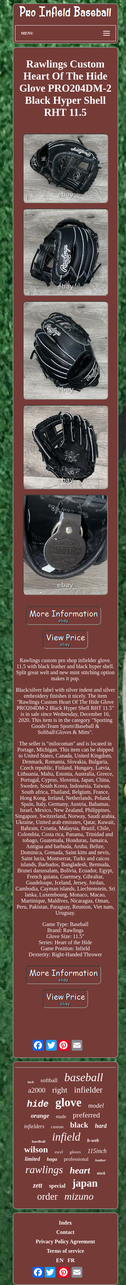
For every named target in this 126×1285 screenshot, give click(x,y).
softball (49, 1080)
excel (59, 1152)
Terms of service (65, 1251)
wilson (36, 1149)
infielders (34, 1126)
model (96, 1105)
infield (66, 1137)
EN (60, 1260)
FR (71, 1260)
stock (101, 1173)
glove (68, 1102)
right (59, 1090)
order (47, 1196)
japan (85, 1183)
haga (52, 1159)
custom (57, 1126)
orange (40, 1115)
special (57, 1186)
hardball (38, 1141)
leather (100, 1160)
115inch (97, 1151)
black (79, 1125)
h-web (93, 1140)
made (61, 1116)
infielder (88, 1089)
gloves (75, 1151)
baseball (84, 1077)
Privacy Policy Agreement (65, 1241)
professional (76, 1159)
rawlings (44, 1169)
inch (31, 1082)
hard (101, 1125)
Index (65, 1223)
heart (80, 1170)
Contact (65, 1232)
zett (37, 1185)
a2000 (36, 1090)
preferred (86, 1115)
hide (38, 1104)
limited (32, 1159)
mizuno (79, 1196)
